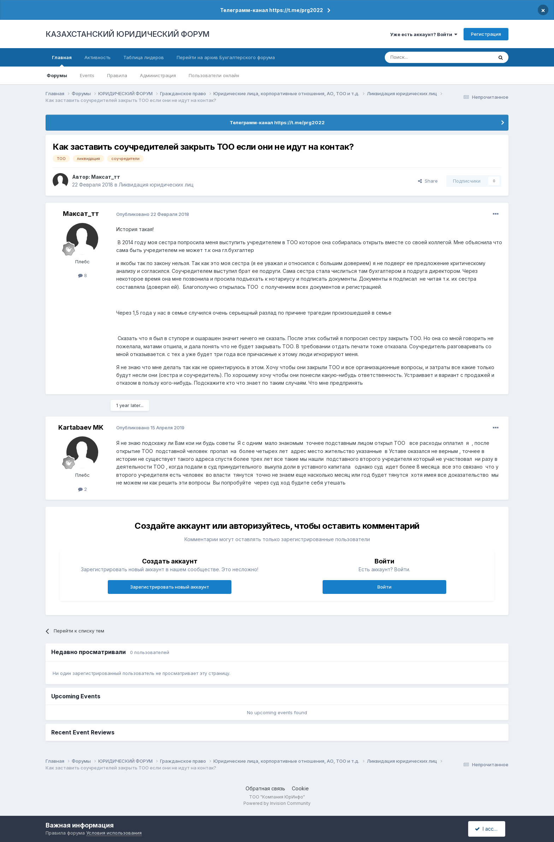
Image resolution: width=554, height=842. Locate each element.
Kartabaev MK (81, 427)
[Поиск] (419, 57)
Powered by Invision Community (277, 803)
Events (87, 75)
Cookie (300, 788)
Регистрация (486, 34)
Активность (97, 57)
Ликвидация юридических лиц (156, 185)
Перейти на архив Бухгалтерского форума (226, 57)
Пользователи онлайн (214, 75)
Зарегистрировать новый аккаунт (169, 587)
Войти (384, 587)
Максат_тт (105, 177)
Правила (117, 75)
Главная (62, 61)
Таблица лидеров (143, 57)
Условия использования (114, 833)
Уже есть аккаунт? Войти (423, 34)
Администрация (158, 75)
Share (428, 181)
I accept (488, 829)
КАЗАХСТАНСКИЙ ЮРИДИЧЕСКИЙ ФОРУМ (128, 34)
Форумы (57, 75)
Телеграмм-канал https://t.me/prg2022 (271, 10)
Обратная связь (265, 788)
